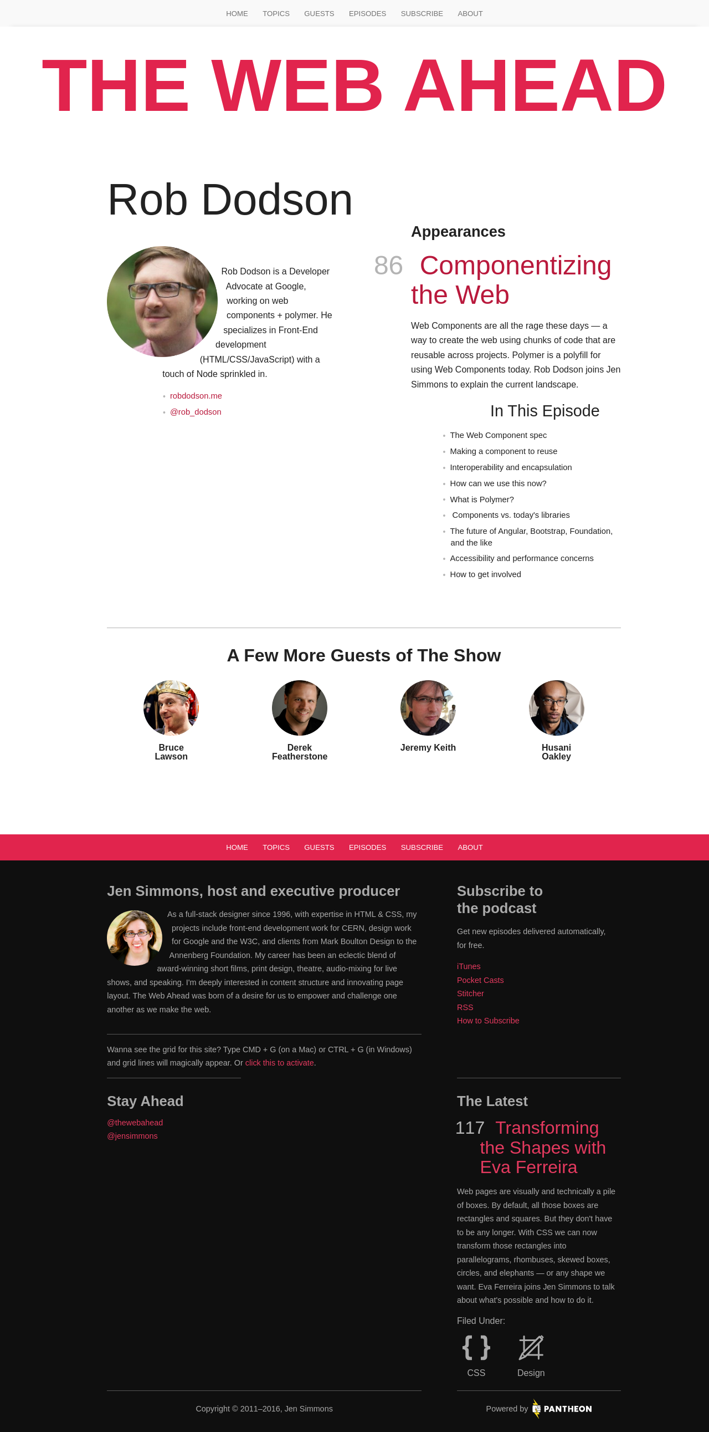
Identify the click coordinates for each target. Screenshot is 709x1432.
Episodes (367, 13)
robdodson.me (196, 395)
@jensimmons (132, 1136)
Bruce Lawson (171, 752)
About (470, 13)
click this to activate (279, 1062)
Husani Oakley (556, 752)
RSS (465, 1007)
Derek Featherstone (299, 752)
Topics (276, 13)
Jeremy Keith (428, 747)
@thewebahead (135, 1122)
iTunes (469, 966)
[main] (354, 467)
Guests (319, 13)
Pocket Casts (480, 980)
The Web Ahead (354, 84)
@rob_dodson (196, 411)
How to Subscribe (488, 1020)
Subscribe (422, 13)
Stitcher (470, 993)
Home (237, 13)
